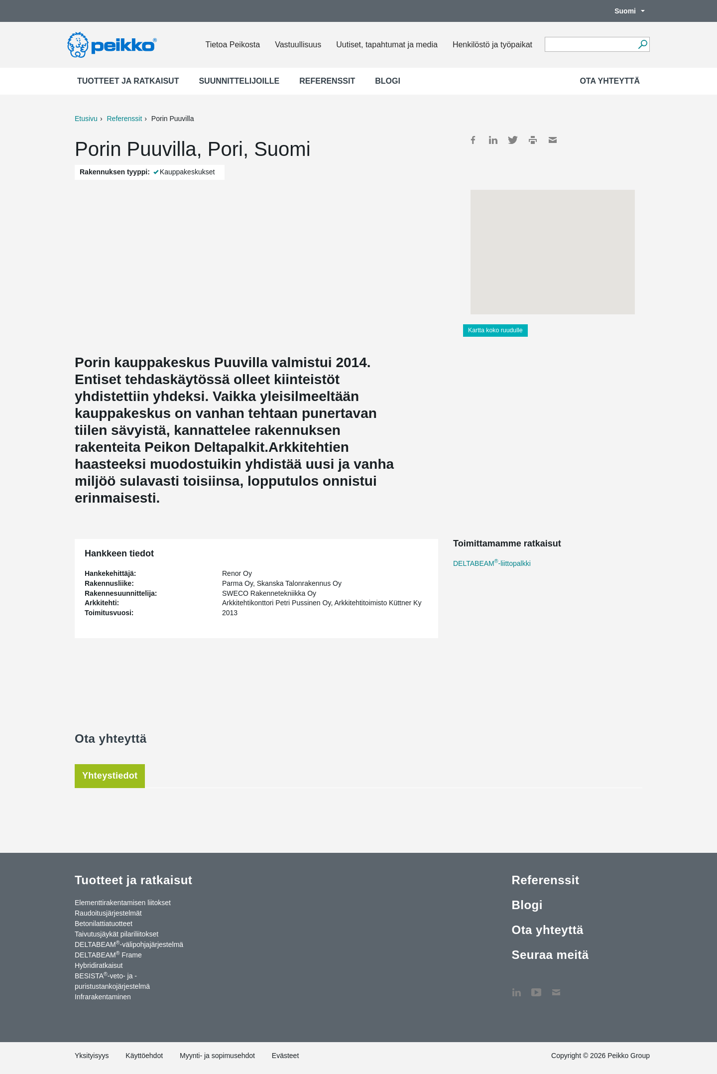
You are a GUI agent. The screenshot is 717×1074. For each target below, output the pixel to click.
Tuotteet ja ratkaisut (128, 81)
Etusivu (86, 119)
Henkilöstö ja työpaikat (492, 44)
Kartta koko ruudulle (495, 330)
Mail (553, 140)
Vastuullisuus (298, 44)
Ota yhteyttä (610, 81)
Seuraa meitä (550, 954)
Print (533, 140)
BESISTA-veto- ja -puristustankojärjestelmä (112, 980)
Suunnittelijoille (239, 81)
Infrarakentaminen (103, 997)
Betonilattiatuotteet (103, 924)
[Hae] (642, 44)
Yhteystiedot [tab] (109, 776)
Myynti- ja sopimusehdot (217, 1056)
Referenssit (327, 81)
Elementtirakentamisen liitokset (123, 903)
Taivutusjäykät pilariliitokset (116, 934)
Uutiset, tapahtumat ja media (387, 44)
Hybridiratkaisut (98, 965)
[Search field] (589, 44)
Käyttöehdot (144, 1056)
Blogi (387, 81)
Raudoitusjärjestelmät (108, 913)
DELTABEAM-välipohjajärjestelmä (129, 944)
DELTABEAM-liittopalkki (492, 563)
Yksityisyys (92, 1056)
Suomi (624, 11)
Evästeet (285, 1056)
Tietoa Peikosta (232, 44)
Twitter (513, 140)
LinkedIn (493, 140)
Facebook (473, 140)
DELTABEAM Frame (108, 954)
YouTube (536, 987)
